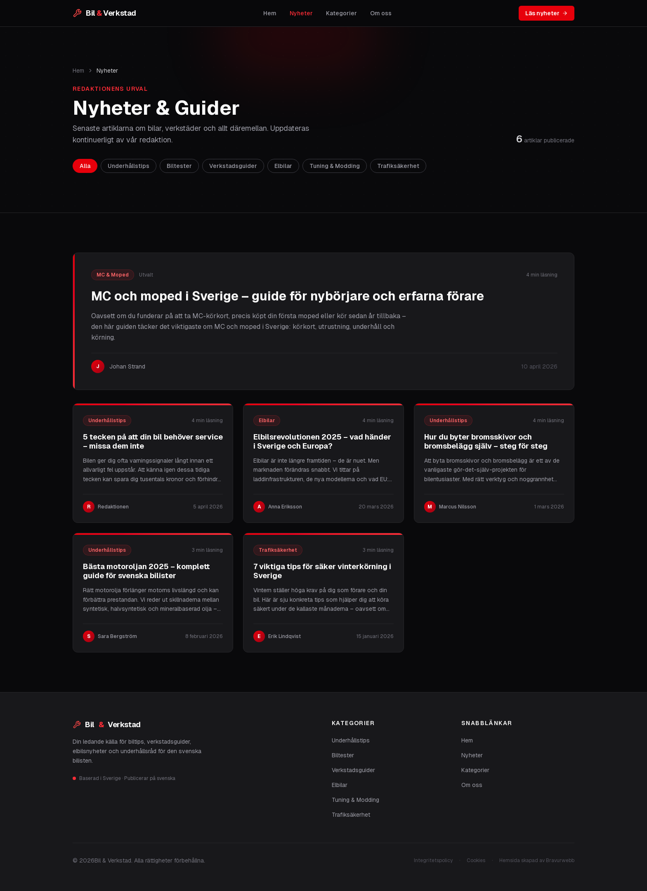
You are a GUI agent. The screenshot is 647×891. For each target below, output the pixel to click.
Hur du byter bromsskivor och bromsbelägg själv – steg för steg (486, 441)
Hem (78, 70)
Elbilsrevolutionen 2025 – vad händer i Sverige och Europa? (322, 441)
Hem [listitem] (269, 13)
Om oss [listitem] (381, 13)
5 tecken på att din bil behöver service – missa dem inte (153, 441)
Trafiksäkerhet (351, 814)
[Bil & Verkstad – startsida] (104, 13)
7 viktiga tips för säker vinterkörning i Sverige (322, 571)
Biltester (343, 755)
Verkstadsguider (353, 770)
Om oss (471, 785)
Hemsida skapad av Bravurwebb (536, 860)
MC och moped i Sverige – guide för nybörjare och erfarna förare (287, 296)
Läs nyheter (546, 13)
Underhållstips (351, 740)
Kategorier (475, 770)
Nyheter (472, 755)
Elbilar (339, 785)
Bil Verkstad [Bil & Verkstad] (107, 724)
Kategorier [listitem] (341, 13)
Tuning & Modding (355, 800)
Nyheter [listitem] (301, 13)
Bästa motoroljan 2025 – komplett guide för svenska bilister (146, 571)
